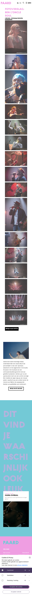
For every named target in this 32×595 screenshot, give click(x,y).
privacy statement (22, 565)
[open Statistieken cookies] (29, 575)
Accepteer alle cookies (16, 587)
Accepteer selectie (16, 592)
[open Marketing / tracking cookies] (29, 580)
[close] (30, 557)
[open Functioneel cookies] (29, 570)
